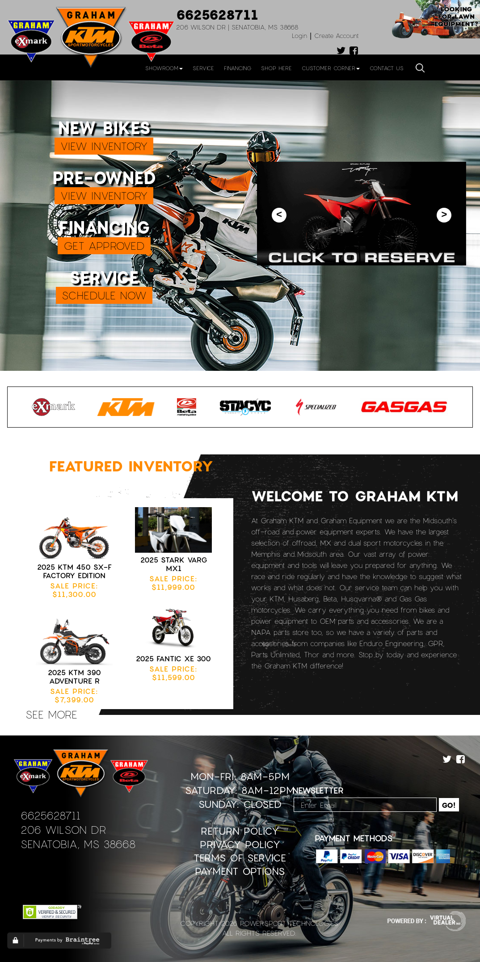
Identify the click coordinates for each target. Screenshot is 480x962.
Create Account (336, 35)
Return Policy (240, 831)
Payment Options (240, 871)
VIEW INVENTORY (103, 145)
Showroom (164, 68)
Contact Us (387, 68)
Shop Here (276, 68)
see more (51, 714)
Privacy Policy (240, 844)
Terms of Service (240, 858)
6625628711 (217, 14)
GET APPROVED (104, 245)
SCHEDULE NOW (104, 295)
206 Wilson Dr (63, 829)
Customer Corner (331, 68)
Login (299, 35)
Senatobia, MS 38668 (78, 843)
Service (203, 68)
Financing (237, 68)
